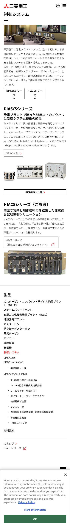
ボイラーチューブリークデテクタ (27, 396)
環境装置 (9, 343)
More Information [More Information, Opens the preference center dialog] (35, 509)
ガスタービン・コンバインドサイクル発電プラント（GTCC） (32, 303)
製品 (7, 294)
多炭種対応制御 (18, 417)
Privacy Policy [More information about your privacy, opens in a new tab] (26, 502)
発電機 (8, 347)
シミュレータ (17, 406)
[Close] (65, 475)
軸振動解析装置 (18, 401)
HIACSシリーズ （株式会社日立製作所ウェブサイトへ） (31, 242)
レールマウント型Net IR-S (23, 390)
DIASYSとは (11, 153)
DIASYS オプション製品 (15, 373)
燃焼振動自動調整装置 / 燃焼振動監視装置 (31, 412)
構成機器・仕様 (33, 192)
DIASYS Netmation (13, 361)
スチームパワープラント (18, 310)
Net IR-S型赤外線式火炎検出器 (26, 385)
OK (35, 519)
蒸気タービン (11, 333)
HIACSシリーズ (15, 448)
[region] (35, 497)
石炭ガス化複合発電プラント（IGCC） (26, 314)
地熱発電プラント (14, 319)
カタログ (9, 443)
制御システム (11, 352)
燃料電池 (9, 430)
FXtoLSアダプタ (18, 422)
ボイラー (9, 338)
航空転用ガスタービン (17, 329)
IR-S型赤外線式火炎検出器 (23, 380)
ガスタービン (11, 324)
